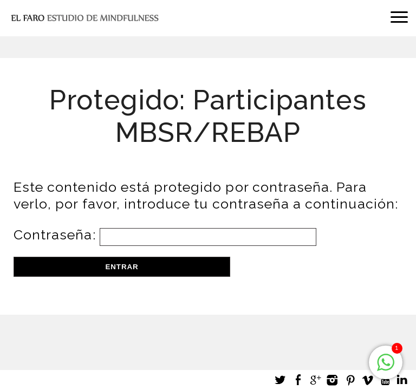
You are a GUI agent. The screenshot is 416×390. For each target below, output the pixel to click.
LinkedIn (402, 380)
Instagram (333, 380)
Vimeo (367, 380)
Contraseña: (165, 234)
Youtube (385, 380)
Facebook (298, 380)
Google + (315, 380)
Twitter (281, 380)
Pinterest (350, 380)
